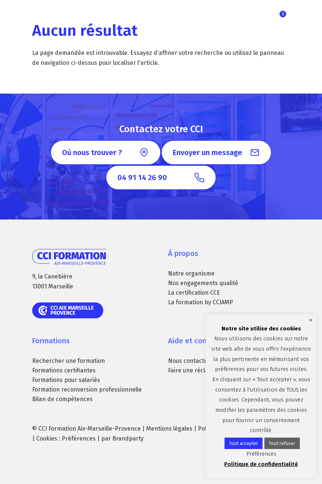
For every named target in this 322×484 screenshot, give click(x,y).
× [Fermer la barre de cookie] (311, 320)
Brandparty (128, 438)
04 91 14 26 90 (142, 177)
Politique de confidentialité (261, 464)
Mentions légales (169, 428)
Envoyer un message (207, 152)
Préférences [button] (79, 438)
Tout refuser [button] (282, 443)
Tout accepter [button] (243, 443)
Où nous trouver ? (92, 152)
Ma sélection (283, 14)
